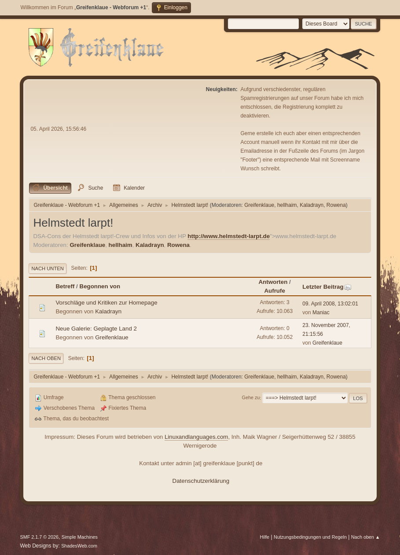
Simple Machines (80, 537)
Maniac (321, 312)
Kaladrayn (311, 205)
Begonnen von (100, 286)
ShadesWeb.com (79, 545)
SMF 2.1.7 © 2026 (39, 537)
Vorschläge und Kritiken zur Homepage (106, 302)
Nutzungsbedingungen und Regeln (310, 537)
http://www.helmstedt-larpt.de (228, 236)
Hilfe (265, 537)
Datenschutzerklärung (201, 481)
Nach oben (46, 358)
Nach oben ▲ (365, 537)
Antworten (272, 282)
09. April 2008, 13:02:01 (330, 304)
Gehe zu (251, 398)
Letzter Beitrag (326, 286)
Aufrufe (274, 290)
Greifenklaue (259, 205)
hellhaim (287, 205)
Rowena (336, 205)
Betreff (64, 286)
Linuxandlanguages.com (196, 437)
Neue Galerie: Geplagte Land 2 (96, 328)
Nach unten (47, 268)
